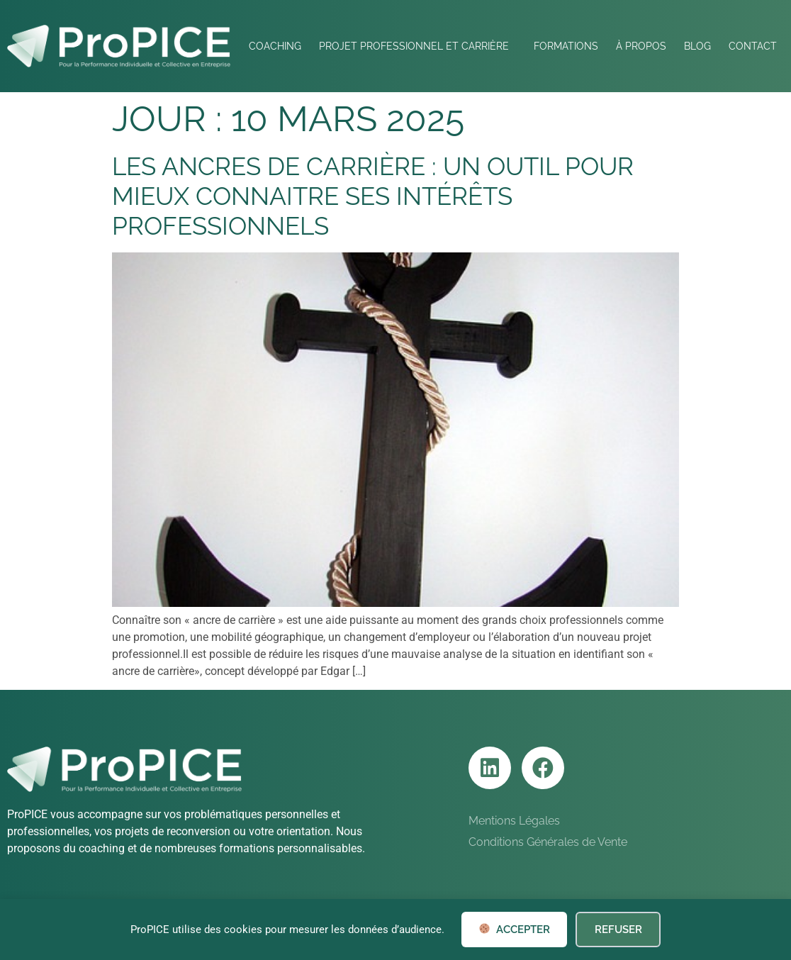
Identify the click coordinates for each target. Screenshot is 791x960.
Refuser (618, 929)
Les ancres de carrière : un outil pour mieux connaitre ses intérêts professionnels (373, 196)
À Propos (641, 46)
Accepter (514, 929)
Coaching (275, 46)
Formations (566, 46)
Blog (697, 46)
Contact (753, 46)
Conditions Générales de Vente (548, 842)
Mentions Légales (514, 820)
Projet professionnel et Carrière (417, 46)
